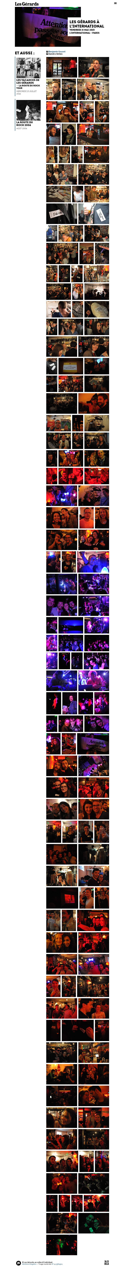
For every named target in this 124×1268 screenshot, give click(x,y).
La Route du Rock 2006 (24, 124)
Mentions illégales (29, 1264)
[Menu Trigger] (115, 3)
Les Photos (21, 77)
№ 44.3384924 (57, 1264)
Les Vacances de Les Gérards (27, 81)
